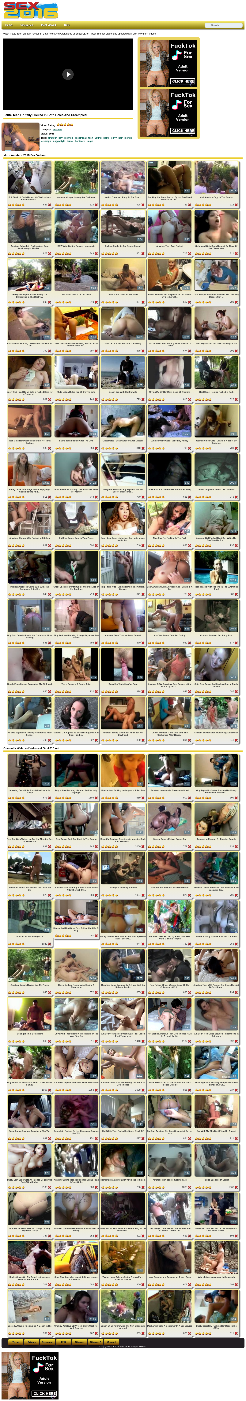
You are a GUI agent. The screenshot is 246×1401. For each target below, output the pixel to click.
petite (106, 138)
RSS (66, 25)
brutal (70, 141)
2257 (63, 1342)
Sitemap (79, 1342)
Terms (15, 1342)
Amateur (57, 129)
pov (60, 138)
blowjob (68, 138)
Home (8, 25)
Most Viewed (48, 25)
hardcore (80, 141)
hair (121, 138)
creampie (46, 141)
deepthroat (80, 138)
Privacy (32, 1342)
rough (90, 141)
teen (90, 138)
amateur (52, 138)
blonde (128, 138)
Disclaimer (48, 1342)
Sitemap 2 (95, 1342)
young (98, 138)
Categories (26, 25)
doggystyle (59, 141)
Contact (111, 1342)
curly (114, 138)
